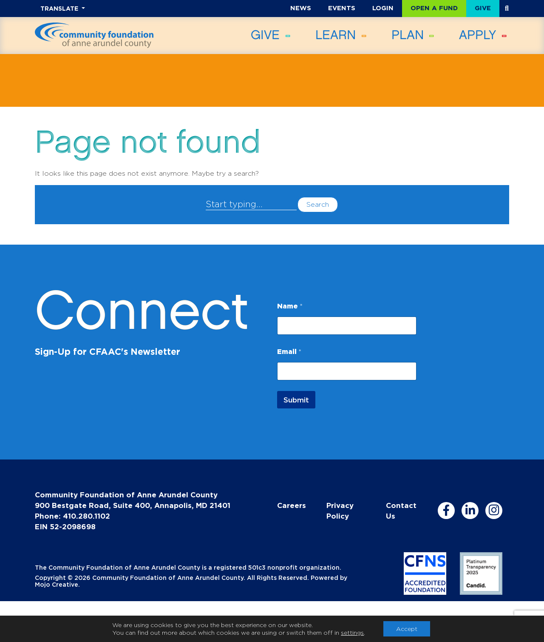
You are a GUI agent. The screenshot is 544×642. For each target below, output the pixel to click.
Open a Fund (434, 7)
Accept (406, 628)
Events (341, 7)
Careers (291, 505)
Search (317, 204)
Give (483, 7)
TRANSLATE (60, 8)
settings (352, 632)
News (300, 7)
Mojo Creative (56, 584)
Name (290, 306)
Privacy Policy (340, 510)
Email (289, 351)
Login (383, 7)
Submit (296, 400)
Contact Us (401, 510)
